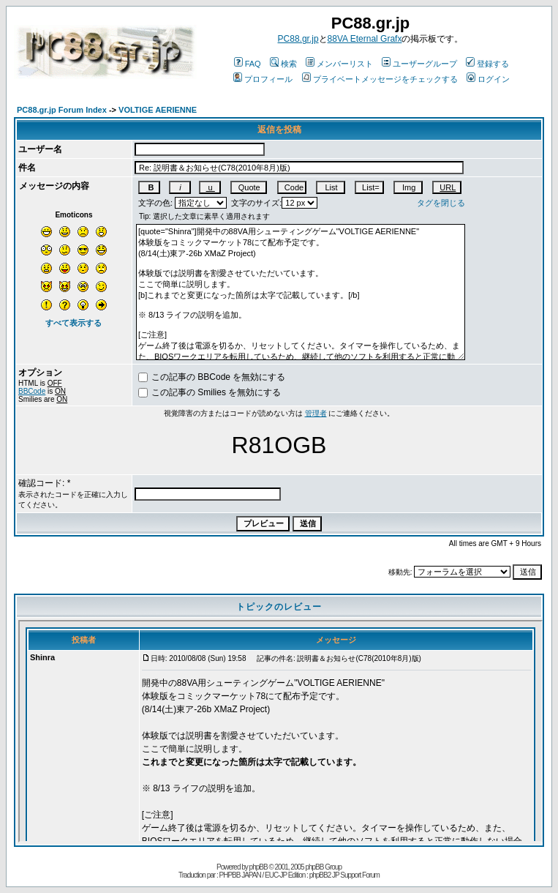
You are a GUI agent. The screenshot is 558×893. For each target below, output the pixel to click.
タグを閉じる (441, 202)
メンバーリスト (339, 63)
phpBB (258, 867)
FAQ (247, 63)
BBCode (31, 391)
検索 (283, 63)
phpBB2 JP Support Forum (344, 875)
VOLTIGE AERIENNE (157, 109)
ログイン (488, 79)
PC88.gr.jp (298, 39)
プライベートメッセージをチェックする (380, 79)
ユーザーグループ (419, 63)
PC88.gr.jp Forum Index (62, 109)
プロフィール (263, 79)
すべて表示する (73, 322)
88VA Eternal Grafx (365, 39)
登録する (487, 63)
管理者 (316, 413)
